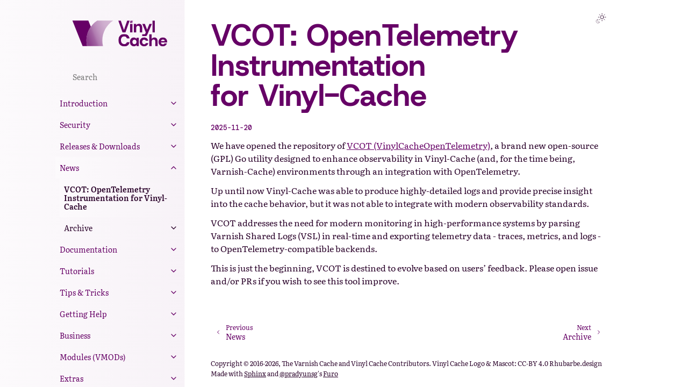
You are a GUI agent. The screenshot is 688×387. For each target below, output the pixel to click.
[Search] (119, 76)
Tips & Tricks (84, 292)
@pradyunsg (299, 373)
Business (75, 335)
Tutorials (77, 271)
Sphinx (255, 373)
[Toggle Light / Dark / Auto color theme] (601, 18)
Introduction (84, 103)
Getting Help (83, 314)
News (69, 167)
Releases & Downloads (100, 146)
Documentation (88, 249)
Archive (78, 228)
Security (75, 124)
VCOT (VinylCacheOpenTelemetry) (418, 145)
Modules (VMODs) (93, 357)
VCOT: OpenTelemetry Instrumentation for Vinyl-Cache (115, 198)
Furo (330, 373)
